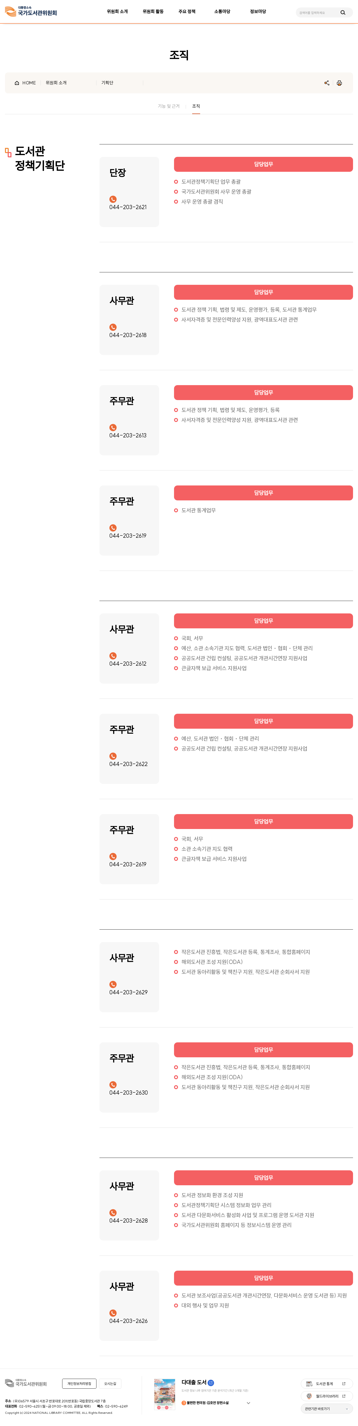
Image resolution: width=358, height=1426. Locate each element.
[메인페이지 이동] (31, 11)
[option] (204, 1394)
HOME (29, 83)
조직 (196, 106)
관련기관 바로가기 (317, 1409)
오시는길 (110, 1383)
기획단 (107, 83)
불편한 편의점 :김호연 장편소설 (204, 1403)
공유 (327, 83)
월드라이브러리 (327, 1396)
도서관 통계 (324, 1383)
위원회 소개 (56, 83)
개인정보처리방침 (79, 1383)
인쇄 (339, 83)
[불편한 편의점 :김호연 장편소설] (204, 1394)
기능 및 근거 (169, 106)
